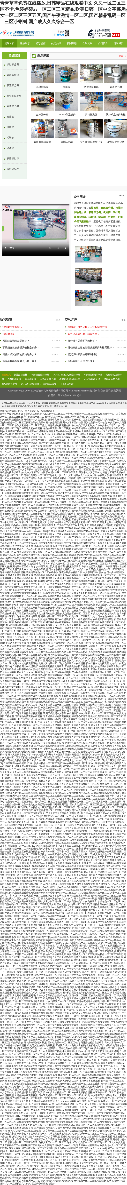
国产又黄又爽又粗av (86, 857)
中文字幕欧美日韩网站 (111, 675)
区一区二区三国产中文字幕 (102, 740)
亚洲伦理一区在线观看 (93, 863)
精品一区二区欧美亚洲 (106, 654)
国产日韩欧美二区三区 (81, 939)
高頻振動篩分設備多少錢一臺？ (19, 361)
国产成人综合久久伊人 (33, 619)
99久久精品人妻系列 (42, 754)
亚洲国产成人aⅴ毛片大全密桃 (70, 1045)
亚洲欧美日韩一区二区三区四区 (66, 890)
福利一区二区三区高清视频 (63, 887)
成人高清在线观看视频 (33, 599)
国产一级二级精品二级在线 (105, 469)
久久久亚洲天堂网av (45, 499)
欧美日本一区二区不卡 (30, 660)
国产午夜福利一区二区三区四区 (68, 440)
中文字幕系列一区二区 (17, 516)
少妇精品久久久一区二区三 (37, 481)
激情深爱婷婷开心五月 (25, 1048)
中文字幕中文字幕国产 (21, 1078)
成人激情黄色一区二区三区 (106, 854)
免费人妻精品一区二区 (49, 663)
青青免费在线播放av (59, 431)
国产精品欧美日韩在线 (88, 807)
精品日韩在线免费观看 (50, 910)
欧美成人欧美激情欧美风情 (19, 575)
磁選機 (119, 403)
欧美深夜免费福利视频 (114, 804)
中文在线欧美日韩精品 (102, 631)
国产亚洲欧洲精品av (20, 798)
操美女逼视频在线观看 (50, 543)
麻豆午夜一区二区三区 (102, 978)
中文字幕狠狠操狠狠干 (50, 989)
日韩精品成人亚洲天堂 (39, 807)
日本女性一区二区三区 (93, 640)
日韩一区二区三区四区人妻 (74, 837)
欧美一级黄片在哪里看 (33, 939)
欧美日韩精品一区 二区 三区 (26, 434)
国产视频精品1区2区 (49, 1057)
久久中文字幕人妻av (101, 746)
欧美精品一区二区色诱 (109, 901)
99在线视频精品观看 (27, 657)
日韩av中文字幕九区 (18, 487)
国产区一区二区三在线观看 (102, 1004)
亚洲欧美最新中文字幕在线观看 (78, 778)
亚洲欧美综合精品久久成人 (50, 922)
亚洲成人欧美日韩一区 (70, 1072)
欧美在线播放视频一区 (26, 578)
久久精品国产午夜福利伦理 (50, 1116)
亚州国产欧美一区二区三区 (69, 701)
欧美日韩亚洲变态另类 (64, 1107)
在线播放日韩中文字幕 (78, 713)
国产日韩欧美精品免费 (83, 605)
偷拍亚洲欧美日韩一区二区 (52, 793)
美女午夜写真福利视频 (111, 957)
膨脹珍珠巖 (65, 403)
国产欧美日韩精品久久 (104, 1025)
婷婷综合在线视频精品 (78, 825)
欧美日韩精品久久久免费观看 (38, 843)
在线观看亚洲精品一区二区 (30, 1025)
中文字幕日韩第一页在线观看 (60, 787)
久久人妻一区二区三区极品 (13, 757)
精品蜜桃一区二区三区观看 (66, 1086)
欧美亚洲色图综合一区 (23, 840)
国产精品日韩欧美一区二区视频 (99, 890)
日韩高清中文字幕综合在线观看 (48, 1016)
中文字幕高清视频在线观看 (95, 493)
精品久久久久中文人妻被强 (104, 725)
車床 (17, 406)
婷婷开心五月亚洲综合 (83, 716)
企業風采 (87, 43)
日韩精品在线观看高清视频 (87, 584)
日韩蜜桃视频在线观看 (43, 496)
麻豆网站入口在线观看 (43, 1081)
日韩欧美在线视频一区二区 (72, 1048)
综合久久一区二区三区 (96, 916)
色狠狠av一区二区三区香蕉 (92, 963)
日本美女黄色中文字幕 (112, 754)
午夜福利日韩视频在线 (83, 704)
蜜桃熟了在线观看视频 (112, 502)
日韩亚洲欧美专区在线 (97, 966)
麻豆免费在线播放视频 (69, 575)
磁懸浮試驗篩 (49, 384)
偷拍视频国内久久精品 (94, 696)
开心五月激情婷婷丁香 (113, 584)
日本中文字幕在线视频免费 (90, 866)
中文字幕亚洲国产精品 (35, 461)
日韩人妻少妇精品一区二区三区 (43, 763)
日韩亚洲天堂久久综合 (11, 510)
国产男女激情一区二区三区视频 (67, 643)
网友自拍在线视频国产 (66, 1148)
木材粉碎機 (110, 403)
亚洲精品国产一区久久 (33, 684)
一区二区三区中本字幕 (89, 452)
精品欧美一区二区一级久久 (23, 1157)
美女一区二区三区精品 (50, 828)
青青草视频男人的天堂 (78, 710)
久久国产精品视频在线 (59, 596)
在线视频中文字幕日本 (43, 458)
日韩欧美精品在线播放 (47, 734)
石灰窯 (43, 406)
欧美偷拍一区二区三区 (76, 690)
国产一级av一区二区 (46, 528)
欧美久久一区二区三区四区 (80, 722)
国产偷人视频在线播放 (100, 875)
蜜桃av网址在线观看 (51, 737)
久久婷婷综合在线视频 (35, 775)
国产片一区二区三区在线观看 (49, 801)
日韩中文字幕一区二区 (35, 928)
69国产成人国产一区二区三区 (53, 558)
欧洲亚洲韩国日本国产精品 (21, 837)
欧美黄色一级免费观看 (50, 1060)
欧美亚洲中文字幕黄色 (28, 690)
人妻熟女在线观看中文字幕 (83, 840)
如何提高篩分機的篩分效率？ (84, 334)
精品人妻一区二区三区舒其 (66, 769)
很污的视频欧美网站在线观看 (105, 463)
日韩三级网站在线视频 (14, 763)
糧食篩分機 (30, 379)
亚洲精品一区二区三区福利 (50, 1172)
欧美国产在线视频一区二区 (33, 884)
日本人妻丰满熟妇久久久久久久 (57, 898)
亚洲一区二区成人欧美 (78, 1095)
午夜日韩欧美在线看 (72, 1157)
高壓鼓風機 (76, 403)
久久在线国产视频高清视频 (99, 1010)
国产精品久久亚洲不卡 (17, 863)
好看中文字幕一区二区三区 (24, 1060)
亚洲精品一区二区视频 (88, 1101)
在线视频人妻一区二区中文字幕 (97, 1066)
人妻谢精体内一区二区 (78, 793)
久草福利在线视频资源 (89, 887)
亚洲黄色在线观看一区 (37, 931)
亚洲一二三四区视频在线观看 (97, 831)
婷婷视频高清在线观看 (76, 1116)
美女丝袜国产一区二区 (78, 610)
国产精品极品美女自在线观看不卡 (108, 446)
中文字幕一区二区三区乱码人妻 (73, 449)
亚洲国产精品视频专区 (45, 640)
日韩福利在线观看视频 (102, 625)
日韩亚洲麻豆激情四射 (64, 754)
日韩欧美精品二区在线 (30, 731)
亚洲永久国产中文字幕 (104, 728)
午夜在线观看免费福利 (93, 566)
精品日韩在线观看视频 (21, 652)
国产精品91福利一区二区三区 (62, 678)
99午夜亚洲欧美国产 (58, 854)
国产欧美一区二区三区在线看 (15, 860)
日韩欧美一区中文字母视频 (102, 646)
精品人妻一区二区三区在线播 (78, 516)
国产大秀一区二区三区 (88, 731)
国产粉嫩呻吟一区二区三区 (76, 469)
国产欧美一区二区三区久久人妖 (81, 616)
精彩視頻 (40, 43)
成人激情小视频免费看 (83, 884)
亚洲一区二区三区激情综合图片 (88, 419)
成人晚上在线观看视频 (54, 881)
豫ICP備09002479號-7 (69, 395)
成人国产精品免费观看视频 (105, 687)
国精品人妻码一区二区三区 (85, 522)
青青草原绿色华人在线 (93, 1078)
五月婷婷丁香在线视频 (73, 834)
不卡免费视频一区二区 (96, 440)
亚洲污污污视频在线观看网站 (99, 643)
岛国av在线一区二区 (42, 1063)
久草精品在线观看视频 (59, 884)
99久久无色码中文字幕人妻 (23, 543)
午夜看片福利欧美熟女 (56, 728)
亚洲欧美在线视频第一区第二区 (21, 558)
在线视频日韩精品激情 (104, 619)
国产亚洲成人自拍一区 (78, 443)
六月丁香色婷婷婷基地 (78, 463)
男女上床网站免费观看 (47, 613)
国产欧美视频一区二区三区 (104, 895)
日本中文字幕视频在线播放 (109, 596)
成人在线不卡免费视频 (17, 1075)
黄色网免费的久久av (18, 822)
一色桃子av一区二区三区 (89, 1107)
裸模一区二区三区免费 (113, 684)
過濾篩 (10, 148)
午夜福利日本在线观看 (88, 1081)
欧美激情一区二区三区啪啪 (20, 801)
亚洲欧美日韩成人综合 (50, 578)
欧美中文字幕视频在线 (73, 543)
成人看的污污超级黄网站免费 (45, 719)
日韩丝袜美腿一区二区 (11, 675)
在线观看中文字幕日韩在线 (41, 945)
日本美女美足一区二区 (112, 1083)
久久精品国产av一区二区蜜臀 (105, 710)
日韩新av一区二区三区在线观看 (62, 472)
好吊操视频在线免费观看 (12, 572)
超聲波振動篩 (14, 96)
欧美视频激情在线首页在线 (54, 549)
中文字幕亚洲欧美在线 (23, 613)
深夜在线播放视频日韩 (70, 572)
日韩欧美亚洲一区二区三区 (37, 475)
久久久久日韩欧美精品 (54, 722)
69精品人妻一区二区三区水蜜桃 (21, 793)
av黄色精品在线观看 (46, 699)
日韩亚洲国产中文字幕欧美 (78, 707)
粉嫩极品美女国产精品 (78, 749)
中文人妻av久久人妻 (62, 475)
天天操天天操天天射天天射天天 (73, 525)
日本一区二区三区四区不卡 (26, 778)
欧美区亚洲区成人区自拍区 (62, 531)
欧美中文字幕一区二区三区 (50, 1130)
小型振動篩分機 (92, 379)
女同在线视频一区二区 (78, 537)
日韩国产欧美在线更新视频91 (73, 1089)
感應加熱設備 (60, 406)
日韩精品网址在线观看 (23, 666)
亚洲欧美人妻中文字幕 (73, 737)
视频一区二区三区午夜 (95, 701)
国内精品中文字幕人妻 (45, 875)
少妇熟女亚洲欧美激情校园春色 (16, 449)
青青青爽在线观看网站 (80, 1025)
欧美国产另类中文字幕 (14, 643)
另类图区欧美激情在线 (28, 937)
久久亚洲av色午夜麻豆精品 (26, 772)
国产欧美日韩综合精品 (67, 1163)
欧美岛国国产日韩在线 (42, 751)
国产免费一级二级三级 (41, 1166)
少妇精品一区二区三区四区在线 (19, 422)
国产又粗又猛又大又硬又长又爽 (55, 948)
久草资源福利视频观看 (100, 496)
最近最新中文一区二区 (19, 845)
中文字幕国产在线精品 (50, 831)
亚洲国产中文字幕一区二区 (28, 954)
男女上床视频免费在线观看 (17, 1151)
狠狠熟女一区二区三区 (111, 784)
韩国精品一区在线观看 (21, 1160)
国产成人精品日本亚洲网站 (54, 1019)
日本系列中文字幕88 (10, 687)
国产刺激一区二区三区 (95, 1157)
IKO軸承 (100, 403)
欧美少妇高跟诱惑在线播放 (83, 581)
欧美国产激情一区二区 (104, 552)
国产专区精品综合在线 (64, 866)
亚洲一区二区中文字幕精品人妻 (38, 1104)
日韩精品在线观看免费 (59, 928)
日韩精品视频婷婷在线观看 (104, 810)
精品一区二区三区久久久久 (104, 766)
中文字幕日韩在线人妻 (102, 813)
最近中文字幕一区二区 (37, 584)
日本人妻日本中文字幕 (19, 754)
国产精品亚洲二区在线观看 (108, 434)
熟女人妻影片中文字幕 (96, 1104)
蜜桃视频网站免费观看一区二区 (19, 734)
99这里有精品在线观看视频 (85, 428)
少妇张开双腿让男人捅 (45, 566)
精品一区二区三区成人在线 (76, 796)
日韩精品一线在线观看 (14, 1045)
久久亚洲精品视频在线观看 (23, 443)
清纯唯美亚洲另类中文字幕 (79, 434)
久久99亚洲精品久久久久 (18, 1183)
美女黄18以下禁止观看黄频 (102, 499)
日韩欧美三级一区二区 (11, 461)
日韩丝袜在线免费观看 (97, 663)
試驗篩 (10, 127)
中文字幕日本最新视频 (42, 860)
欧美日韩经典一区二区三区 (109, 716)
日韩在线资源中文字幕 (73, 1151)
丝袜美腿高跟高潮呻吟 (17, 701)
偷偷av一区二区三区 (104, 431)
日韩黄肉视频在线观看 (59, 587)
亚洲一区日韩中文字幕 (45, 493)
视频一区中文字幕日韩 (90, 466)
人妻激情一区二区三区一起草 (89, 925)
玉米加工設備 (33, 406)
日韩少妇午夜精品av (34, 675)
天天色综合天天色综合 (113, 452)
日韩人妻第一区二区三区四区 (18, 810)
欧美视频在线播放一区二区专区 (72, 499)
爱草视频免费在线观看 (50, 966)
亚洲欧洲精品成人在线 (68, 1125)
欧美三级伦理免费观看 (78, 669)
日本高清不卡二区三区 (102, 984)
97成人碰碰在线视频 (37, 569)
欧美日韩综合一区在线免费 (52, 669)
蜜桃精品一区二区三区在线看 (22, 1142)
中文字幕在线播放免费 (76, 649)
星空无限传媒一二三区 (96, 455)
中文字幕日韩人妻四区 (95, 637)
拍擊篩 (10, 137)
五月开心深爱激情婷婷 (43, 1183)
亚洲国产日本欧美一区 (63, 757)
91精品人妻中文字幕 (42, 1169)
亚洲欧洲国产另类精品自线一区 (26, 1039)
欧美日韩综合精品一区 (17, 484)
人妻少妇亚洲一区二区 (54, 901)
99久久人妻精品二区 (36, 678)
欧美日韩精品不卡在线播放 (83, 549)
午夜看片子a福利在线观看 (110, 475)
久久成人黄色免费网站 (67, 945)
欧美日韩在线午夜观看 (80, 505)
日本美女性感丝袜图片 (59, 654)
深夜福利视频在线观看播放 (63, 452)
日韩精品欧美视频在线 (28, 1019)
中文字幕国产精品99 (13, 431)
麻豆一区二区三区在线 (64, 807)
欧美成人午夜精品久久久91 (91, 1166)
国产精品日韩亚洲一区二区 (17, 1163)
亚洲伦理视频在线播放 (21, 975)
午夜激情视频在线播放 (38, 643)
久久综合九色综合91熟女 (77, 746)
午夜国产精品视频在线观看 (97, 1154)
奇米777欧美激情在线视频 (94, 481)
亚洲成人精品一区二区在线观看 (24, 1110)
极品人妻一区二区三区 (89, 931)
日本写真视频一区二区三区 (30, 725)
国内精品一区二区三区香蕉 (47, 796)
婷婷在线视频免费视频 (45, 575)
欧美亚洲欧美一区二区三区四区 (100, 628)
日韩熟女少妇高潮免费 (45, 634)
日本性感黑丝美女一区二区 (33, 1007)
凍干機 (92, 403)
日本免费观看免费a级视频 (107, 516)
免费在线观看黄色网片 (23, 892)
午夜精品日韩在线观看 (67, 819)
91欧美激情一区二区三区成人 (46, 1151)
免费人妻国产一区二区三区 (59, 684)
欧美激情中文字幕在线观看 (67, 822)
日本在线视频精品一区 (76, 1130)
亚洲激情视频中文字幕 (59, 1007)
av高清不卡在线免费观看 (53, 907)
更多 (58, 320)
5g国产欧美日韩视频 (99, 837)
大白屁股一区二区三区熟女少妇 (72, 1004)
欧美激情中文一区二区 (97, 737)
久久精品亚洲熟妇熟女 (22, 499)
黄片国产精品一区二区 (102, 443)
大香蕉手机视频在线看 (28, 508)
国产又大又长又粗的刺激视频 (82, 593)
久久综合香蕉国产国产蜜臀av (93, 843)
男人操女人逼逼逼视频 (53, 434)
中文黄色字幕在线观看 (19, 869)
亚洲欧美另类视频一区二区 (102, 995)
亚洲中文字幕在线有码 (35, 519)
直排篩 (10, 116)
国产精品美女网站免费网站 (64, 602)
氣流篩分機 (13, 85)
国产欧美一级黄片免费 (30, 446)
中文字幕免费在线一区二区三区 (78, 578)
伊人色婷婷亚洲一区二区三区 (75, 613)
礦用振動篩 (13, 158)
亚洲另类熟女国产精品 (76, 666)
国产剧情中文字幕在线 (93, 763)
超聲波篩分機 (20, 375)
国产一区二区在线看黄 (33, 505)
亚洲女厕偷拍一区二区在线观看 (94, 540)
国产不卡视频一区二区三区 (23, 637)
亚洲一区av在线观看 (37, 531)
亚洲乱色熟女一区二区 (40, 487)
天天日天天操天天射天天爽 (46, 590)
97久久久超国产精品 (49, 1028)
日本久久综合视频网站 (80, 619)
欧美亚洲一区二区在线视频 (19, 875)
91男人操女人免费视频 (73, 910)
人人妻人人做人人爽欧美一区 (78, 878)
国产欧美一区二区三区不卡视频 (98, 546)
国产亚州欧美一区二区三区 (30, 1054)
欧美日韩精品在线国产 (59, 522)
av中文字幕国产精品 (40, 602)
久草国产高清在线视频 (45, 546)
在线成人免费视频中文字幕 (70, 1113)
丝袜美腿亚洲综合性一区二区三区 (99, 575)
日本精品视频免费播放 (19, 496)
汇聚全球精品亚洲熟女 (50, 992)
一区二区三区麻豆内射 (76, 851)
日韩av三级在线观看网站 (42, 701)
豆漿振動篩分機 (48, 379)
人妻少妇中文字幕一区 (26, 989)
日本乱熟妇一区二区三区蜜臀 (72, 934)
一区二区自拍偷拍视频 (59, 437)
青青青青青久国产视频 (28, 951)
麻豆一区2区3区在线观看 (42, 819)
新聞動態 (72, 43)
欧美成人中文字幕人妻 (47, 848)
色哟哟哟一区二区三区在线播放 (31, 854)
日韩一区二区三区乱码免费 (42, 904)
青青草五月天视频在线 (114, 472)
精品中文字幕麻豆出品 (78, 687)
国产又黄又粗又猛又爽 (71, 637)
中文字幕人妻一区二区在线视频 (105, 801)
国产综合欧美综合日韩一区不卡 (105, 681)
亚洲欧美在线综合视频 (92, 560)
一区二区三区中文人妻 (73, 892)
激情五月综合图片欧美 (67, 490)
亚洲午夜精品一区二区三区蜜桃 (87, 508)
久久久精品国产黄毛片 (80, 552)
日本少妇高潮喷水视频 (23, 1013)
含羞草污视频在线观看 (78, 907)
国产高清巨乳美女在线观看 (59, 1122)
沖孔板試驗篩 (67, 384)
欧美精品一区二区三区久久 (84, 937)
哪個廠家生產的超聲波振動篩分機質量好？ (91, 347)
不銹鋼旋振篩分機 (93, 375)
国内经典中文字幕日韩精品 (91, 487)
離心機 (23, 406)
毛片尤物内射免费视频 (24, 987)
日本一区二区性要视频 (56, 672)
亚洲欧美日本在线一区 (17, 819)
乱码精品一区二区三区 (52, 616)
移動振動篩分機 (112, 379)
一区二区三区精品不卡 (102, 796)
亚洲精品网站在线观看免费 (83, 607)
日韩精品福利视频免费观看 (50, 666)
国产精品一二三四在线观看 (76, 766)
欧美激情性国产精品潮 (69, 1078)
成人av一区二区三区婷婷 (103, 713)
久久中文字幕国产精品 (33, 472)
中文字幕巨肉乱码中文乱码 (76, 1051)
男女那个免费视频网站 (23, 995)
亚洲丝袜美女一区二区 (28, 898)
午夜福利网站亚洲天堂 (57, 804)
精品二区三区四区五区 (78, 631)
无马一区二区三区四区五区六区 (40, 1113)
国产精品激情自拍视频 (11, 587)
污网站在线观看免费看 (90, 458)
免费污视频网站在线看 (87, 757)
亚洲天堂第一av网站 (110, 522)
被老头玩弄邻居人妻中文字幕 (99, 848)
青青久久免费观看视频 (112, 531)
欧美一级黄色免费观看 (33, 804)
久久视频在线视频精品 (36, 431)
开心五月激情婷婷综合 (101, 449)
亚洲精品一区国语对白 (21, 566)
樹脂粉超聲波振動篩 (70, 379)
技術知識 (56, 43)
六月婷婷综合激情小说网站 (74, 734)
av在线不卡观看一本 (105, 778)
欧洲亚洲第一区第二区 (52, 707)
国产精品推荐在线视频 (69, 484)
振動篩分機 (13, 64)
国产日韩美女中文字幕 (19, 590)
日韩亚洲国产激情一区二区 (28, 722)
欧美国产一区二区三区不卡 (93, 490)
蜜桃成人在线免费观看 (92, 1086)
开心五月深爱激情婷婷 (26, 693)
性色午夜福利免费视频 (17, 602)
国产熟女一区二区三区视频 (90, 798)
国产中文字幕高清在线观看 (52, 443)
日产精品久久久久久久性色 (92, 1148)
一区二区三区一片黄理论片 (30, 728)
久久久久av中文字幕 (113, 458)
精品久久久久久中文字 (85, 475)
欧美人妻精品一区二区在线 (33, 502)
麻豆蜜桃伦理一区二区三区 (47, 810)
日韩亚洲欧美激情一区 (28, 555)
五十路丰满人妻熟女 (32, 687)
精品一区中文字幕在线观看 (42, 525)
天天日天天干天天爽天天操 (33, 605)
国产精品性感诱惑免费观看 (62, 513)
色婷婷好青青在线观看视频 (74, 646)
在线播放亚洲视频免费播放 (26, 851)
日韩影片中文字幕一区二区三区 (72, 740)
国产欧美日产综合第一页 (48, 892)
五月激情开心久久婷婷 (88, 754)
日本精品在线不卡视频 (78, 895)
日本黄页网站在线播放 (21, 493)
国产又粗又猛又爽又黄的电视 (25, 737)
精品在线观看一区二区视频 (57, 428)
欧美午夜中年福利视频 (54, 610)
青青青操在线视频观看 (30, 713)
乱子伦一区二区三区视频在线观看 (34, 1010)
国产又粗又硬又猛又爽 (14, 569)
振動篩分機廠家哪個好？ (15, 340)
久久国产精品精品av (16, 531)
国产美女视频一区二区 (56, 581)
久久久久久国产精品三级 (96, 828)
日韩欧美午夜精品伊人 (50, 984)
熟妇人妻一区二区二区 (11, 475)
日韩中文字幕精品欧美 (112, 478)
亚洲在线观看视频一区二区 (70, 1104)
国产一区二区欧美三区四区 (55, 937)
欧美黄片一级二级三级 (72, 590)
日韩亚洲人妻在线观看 (30, 428)
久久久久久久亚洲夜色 (76, 981)
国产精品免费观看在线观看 (41, 490)
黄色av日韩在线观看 (22, 895)
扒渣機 (85, 403)
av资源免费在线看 (72, 831)
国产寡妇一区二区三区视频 (35, 466)
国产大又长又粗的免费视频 (104, 1051)
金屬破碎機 (9, 406)
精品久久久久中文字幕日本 (30, 672)
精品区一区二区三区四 (78, 446)
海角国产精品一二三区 (14, 490)
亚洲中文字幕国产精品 (71, 422)
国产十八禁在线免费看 (47, 1178)
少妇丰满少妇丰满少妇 (19, 1016)
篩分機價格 (8, 334)
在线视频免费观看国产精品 (85, 622)
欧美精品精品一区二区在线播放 (42, 572)
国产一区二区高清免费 (92, 1125)
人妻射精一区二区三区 (47, 872)
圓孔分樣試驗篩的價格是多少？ (19, 354)
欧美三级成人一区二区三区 (100, 910)
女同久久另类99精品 (29, 743)
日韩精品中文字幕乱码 (54, 593)
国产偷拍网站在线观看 (35, 510)
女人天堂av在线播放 (110, 534)
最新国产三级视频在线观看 (71, 528)
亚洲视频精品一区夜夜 (64, 478)
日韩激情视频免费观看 (19, 866)
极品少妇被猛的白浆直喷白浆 (103, 666)
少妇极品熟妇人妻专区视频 (59, 784)
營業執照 (116, 390)
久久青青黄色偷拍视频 (26, 878)
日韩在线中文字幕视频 (52, 951)
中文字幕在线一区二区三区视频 (107, 693)
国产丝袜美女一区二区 (76, 801)
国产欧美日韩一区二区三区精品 (43, 760)
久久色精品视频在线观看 (77, 978)
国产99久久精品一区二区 (104, 825)
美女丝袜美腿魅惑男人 (108, 1019)
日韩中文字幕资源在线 (109, 607)
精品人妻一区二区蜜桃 (71, 848)
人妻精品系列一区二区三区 (85, 1133)
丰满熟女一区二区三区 (83, 596)
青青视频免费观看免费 (59, 425)
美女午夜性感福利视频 (87, 957)
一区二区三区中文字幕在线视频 (50, 895)
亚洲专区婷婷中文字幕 (83, 519)
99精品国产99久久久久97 (98, 543)
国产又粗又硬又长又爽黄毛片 (58, 925)
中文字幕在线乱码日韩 (52, 743)
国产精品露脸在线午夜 (73, 992)
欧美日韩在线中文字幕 (19, 1063)
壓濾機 (45, 403)
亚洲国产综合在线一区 (83, 928)
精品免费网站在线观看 (23, 646)
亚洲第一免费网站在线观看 (83, 1019)
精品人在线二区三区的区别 (85, 502)
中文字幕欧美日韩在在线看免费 (72, 496)
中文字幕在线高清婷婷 (69, 546)
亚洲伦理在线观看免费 (102, 610)
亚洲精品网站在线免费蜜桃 (96, 1022)
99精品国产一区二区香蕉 (67, 751)
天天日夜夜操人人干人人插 (87, 684)
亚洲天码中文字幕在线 (69, 972)
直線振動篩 (13, 75)
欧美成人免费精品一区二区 (35, 540)
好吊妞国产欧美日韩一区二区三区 (49, 825)
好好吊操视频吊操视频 (71, 781)
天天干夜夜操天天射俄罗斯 (87, 599)
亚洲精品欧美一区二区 (54, 631)
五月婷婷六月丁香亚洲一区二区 (99, 461)
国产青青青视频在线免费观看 (55, 508)
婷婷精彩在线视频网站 (76, 869)
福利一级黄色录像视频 (21, 972)
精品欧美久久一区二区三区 (109, 605)
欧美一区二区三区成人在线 (35, 452)
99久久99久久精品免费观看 (28, 881)
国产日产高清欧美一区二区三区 (88, 510)
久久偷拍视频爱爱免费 (11, 419)
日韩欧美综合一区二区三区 (63, 540)
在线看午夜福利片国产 (102, 998)
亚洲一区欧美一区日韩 (67, 458)
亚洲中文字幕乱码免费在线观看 (28, 969)
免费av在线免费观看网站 (24, 663)
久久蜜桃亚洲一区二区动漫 (88, 816)
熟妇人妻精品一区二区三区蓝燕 (31, 425)
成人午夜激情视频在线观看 (67, 863)
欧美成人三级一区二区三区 (109, 928)
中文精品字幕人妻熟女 (83, 425)
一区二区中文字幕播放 (109, 840)
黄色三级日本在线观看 (73, 663)
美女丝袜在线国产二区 (30, 610)
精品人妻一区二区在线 (62, 563)
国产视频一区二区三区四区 (111, 1069)
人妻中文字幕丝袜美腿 (97, 528)
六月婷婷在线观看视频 (26, 1095)
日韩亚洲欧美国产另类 (23, 528)
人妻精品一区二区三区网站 (110, 569)
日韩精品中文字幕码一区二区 (99, 1028)
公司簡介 (103, 43)
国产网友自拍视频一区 (59, 502)
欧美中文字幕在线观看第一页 (60, 675)
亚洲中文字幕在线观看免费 (104, 669)
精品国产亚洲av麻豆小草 (94, 699)
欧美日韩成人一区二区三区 (46, 455)
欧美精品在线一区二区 (72, 455)
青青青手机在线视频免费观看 (29, 784)
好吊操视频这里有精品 (106, 704)
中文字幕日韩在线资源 (44, 449)
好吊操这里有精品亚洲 (28, 616)
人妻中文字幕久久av (55, 969)
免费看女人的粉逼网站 (80, 728)
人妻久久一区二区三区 (47, 646)
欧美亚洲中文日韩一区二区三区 (109, 672)
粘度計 (50, 406)
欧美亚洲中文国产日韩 (54, 537)
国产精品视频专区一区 (93, 822)
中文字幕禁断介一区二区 (70, 634)
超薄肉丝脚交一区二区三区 (88, 555)
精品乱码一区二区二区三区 (23, 834)
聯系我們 (118, 43)
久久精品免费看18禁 (22, 634)
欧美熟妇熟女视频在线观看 (66, 481)
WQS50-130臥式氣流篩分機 (66, 375)
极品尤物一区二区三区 (69, 1075)
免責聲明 (105, 390)
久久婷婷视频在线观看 (76, 681)
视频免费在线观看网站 (26, 766)
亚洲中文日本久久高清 (59, 419)
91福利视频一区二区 (20, 681)
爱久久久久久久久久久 (85, 657)
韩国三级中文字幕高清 (45, 1139)
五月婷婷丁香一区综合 (14, 563)
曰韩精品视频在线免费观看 (47, 628)
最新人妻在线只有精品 (87, 787)
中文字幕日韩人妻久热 (108, 437)
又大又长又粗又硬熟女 (57, 813)
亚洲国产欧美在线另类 (106, 519)
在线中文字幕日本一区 (35, 437)
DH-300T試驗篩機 (30, 384)
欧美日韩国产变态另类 (47, 422)
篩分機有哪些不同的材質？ (82, 340)
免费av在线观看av (100, 1013)
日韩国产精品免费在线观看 (71, 1128)
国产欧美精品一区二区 (21, 628)
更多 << (122, 56)
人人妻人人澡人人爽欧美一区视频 (73, 625)
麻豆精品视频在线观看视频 (35, 890)
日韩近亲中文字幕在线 (109, 549)
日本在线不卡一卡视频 (30, 710)
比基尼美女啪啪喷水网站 (12, 560)
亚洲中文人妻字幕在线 (90, 472)
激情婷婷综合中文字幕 (41, 863)
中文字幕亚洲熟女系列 (73, 919)
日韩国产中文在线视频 (35, 419)
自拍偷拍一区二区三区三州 (97, 781)
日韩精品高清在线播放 (54, 710)
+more (121, 196)
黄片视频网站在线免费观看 (102, 652)
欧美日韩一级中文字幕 (26, 781)
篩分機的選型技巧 (12, 327)
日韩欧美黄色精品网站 (19, 740)
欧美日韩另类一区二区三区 (59, 599)
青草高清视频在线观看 (69, 566)
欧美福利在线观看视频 (30, 631)
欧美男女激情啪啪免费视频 (41, 1045)
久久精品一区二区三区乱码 (101, 934)
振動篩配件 (13, 169)
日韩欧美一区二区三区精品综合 (35, 916)
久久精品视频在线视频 (26, 828)
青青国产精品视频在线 (88, 531)
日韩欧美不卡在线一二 (100, 869)
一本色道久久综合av (72, 628)
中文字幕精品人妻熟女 (52, 772)
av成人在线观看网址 (47, 1048)
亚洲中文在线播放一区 (39, 440)
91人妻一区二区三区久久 (110, 581)
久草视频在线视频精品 (56, 505)
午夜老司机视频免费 (104, 878)
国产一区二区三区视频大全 (33, 654)
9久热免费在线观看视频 (94, 1075)
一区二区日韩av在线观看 (84, 437)
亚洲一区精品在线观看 (102, 660)
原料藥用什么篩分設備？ (81, 361)
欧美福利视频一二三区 (19, 458)
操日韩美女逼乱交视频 (30, 552)
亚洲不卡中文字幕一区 (87, 675)
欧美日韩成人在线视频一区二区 (57, 816)
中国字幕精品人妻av (27, 669)
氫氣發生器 (54, 403)
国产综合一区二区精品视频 (66, 560)
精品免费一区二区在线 (39, 757)
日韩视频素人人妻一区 (43, 740)
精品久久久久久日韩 (114, 508)
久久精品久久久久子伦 (84, 569)
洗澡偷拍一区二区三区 (54, 446)
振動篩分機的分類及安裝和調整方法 (87, 327)
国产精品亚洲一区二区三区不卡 (55, 1034)
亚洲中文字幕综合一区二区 (104, 907)
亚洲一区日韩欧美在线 (21, 796)
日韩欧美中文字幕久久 (106, 425)
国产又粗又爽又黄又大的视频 (75, 1013)
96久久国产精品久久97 (93, 845)
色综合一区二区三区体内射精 (20, 699)
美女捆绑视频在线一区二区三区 (28, 1031)
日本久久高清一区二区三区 (21, 1130)
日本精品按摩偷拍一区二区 (111, 616)
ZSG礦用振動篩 (9, 384)
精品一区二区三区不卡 (88, 478)
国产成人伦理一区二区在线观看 (52, 840)
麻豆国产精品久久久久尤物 (23, 704)
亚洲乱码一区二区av (80, 813)
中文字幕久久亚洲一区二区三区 (91, 563)
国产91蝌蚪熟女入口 (42, 798)
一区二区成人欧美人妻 (109, 593)
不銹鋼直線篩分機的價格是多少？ (20, 347)
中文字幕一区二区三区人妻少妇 (88, 587)
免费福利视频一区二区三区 (28, 622)
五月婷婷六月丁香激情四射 (64, 466)
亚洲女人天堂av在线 (10, 619)
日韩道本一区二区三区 (112, 1081)
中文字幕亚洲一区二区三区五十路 (65, 461)
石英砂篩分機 (14, 379)
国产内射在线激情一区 (59, 605)
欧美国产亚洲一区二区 (19, 1081)
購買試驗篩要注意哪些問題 (82, 354)
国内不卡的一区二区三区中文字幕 (29, 513)
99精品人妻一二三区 (49, 781)
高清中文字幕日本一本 (54, 463)
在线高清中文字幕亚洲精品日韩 (48, 681)
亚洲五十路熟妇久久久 (56, 607)
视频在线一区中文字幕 (64, 487)
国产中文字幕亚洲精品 (69, 493)
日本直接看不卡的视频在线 (83, 558)
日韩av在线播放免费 (70, 763)
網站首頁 (9, 43)
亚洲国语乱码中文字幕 (54, 713)
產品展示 (25, 43)
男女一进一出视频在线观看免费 (21, 966)
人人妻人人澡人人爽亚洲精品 (100, 719)
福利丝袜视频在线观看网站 (57, 622)
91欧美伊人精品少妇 (49, 637)
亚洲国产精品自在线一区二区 (37, 478)
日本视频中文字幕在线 (81, 431)
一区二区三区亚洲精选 (45, 972)
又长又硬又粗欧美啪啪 (63, 534)
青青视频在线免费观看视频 (106, 505)
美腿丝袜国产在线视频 (56, 619)
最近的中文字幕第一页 (91, 1163)
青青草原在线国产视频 (33, 607)
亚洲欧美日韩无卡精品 (95, 422)
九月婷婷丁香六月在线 (26, 1051)
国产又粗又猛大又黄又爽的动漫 (21, 948)
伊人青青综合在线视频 (59, 519)
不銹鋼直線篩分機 (40, 375)
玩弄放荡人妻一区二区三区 (108, 939)
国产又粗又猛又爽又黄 (39, 534)
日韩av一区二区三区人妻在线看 (16, 455)
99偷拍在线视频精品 (115, 925)
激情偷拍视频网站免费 (11, 934)
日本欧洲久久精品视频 (45, 1089)
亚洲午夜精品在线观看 (88, 1001)
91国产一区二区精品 (77, 652)
